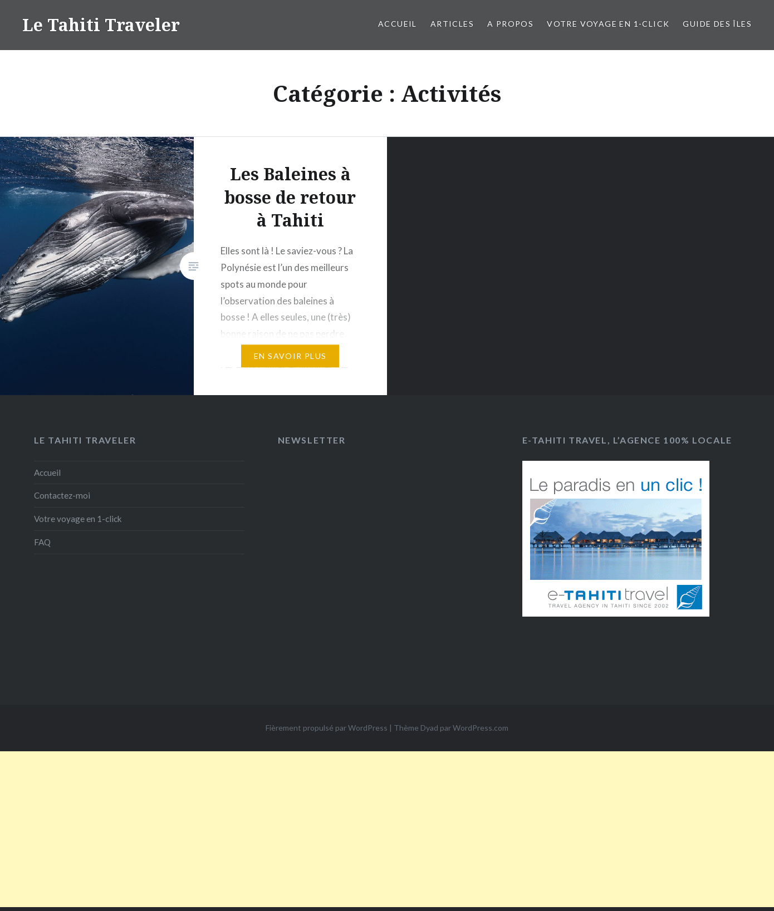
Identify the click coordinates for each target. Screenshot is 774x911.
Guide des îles (717, 23)
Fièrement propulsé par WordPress (327, 727)
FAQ (42, 542)
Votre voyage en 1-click (608, 23)
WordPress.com (480, 727)
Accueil (397, 23)
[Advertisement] (387, 829)
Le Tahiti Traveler (101, 24)
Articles (452, 23)
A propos (510, 23)
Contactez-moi (62, 495)
